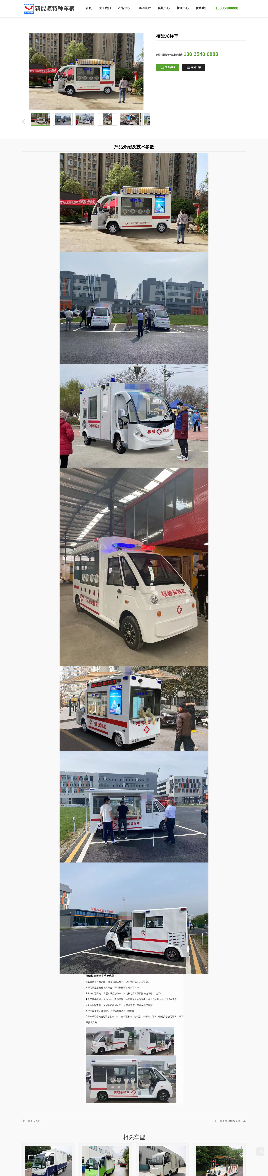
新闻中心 (183, 8)
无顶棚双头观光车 (235, 1120)
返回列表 (193, 67)
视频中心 (164, 8)
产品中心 (124, 8)
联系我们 (202, 8)
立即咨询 (167, 67)
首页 (89, 8)
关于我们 (105, 8)
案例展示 (145, 8)
